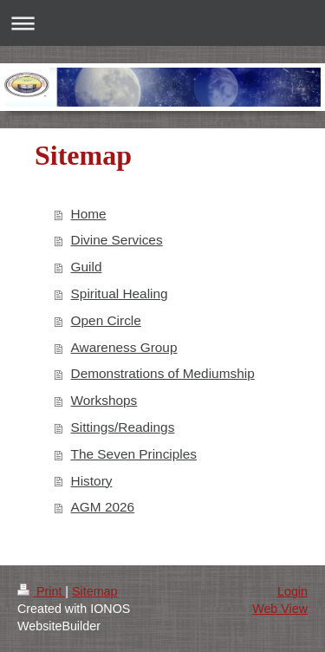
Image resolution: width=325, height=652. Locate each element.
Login (292, 591)
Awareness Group (124, 347)
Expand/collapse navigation (162, 23)
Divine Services (117, 239)
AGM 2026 (103, 506)
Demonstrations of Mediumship (163, 373)
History (92, 480)
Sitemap (94, 591)
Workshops (104, 400)
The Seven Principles (134, 454)
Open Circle (106, 320)
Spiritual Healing (119, 293)
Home (89, 213)
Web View (280, 609)
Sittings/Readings (123, 427)
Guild (86, 266)
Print (41, 591)
